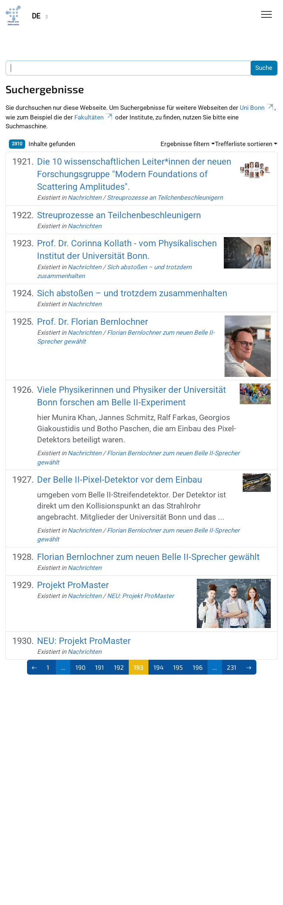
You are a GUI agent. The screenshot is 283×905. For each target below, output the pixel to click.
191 (99, 667)
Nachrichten (84, 197)
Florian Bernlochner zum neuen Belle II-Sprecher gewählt (148, 557)
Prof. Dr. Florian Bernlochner (92, 322)
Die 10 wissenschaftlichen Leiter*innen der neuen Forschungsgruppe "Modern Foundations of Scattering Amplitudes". (134, 174)
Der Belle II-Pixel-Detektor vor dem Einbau (119, 480)
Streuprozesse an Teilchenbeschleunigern (165, 197)
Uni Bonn (257, 107)
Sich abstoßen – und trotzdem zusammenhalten (132, 293)
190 (80, 667)
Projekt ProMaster (73, 585)
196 (198, 667)
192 (119, 667)
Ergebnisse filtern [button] (185, 144)
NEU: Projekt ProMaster (140, 596)
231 (231, 667)
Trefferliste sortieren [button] (243, 144)
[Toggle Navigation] (266, 15)
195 (178, 667)
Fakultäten (94, 117)
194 (159, 667)
